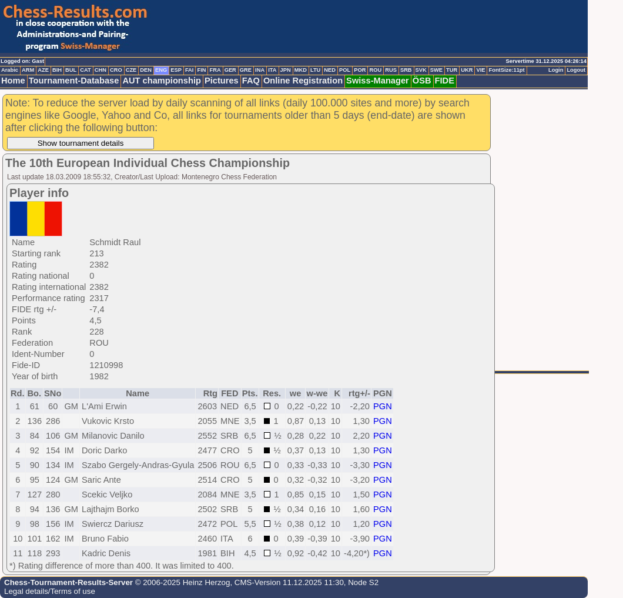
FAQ (251, 80)
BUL (70, 70)
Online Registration (303, 80)
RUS (391, 70)
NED (330, 70)
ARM (28, 70)
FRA (214, 70)
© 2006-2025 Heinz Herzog (181, 582)
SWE (436, 70)
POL (344, 70)
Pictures (222, 80)
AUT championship (161, 80)
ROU (375, 70)
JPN (285, 70)
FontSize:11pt (506, 70)
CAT (85, 70)
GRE (246, 70)
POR (360, 70)
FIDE (444, 80)
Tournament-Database (74, 80)
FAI (189, 70)
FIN (201, 70)
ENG (161, 70)
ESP (176, 70)
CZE (131, 70)
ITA (272, 70)
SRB (406, 70)
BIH (57, 70)
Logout (576, 70)
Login (555, 70)
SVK (421, 70)
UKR (467, 70)
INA (259, 70)
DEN (146, 70)
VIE (480, 70)
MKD (300, 70)
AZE (43, 70)
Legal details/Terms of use (49, 591)
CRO (116, 70)
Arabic (9, 70)
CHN (100, 70)
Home (13, 80)
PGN (382, 406)
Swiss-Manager (377, 80)
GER (230, 70)
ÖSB (422, 80)
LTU (315, 70)
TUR (451, 70)
